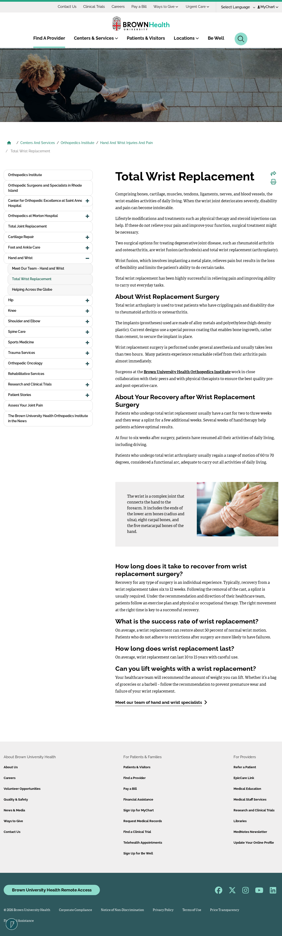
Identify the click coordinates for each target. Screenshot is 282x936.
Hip (10, 300)
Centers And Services (37, 143)
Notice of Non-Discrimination (122, 910)
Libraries (240, 821)
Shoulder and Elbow (24, 321)
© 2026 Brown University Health (27, 910)
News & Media (14, 810)
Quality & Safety (16, 799)
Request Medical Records (142, 821)
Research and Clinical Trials (30, 384)
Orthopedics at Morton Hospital (33, 216)
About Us (11, 767)
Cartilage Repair (21, 237)
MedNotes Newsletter (250, 832)
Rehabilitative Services (26, 374)
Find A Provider (49, 38)
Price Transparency (224, 910)
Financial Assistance (138, 799)
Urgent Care (197, 7)
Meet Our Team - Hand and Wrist (38, 268)
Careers (118, 6)
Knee (12, 310)
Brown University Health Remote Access (52, 890)
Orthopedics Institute (77, 143)
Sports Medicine (21, 342)
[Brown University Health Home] (9, 143)
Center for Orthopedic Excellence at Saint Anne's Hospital (46, 203)
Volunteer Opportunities (22, 789)
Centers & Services (96, 38)
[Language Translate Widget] (236, 7)
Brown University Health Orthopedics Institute (187, 372)
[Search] (241, 39)
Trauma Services (21, 353)
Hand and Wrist (20, 258)
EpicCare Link (244, 778)
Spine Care (16, 332)
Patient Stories (19, 395)
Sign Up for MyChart (138, 810)
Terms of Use (191, 910)
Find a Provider (134, 778)
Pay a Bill (139, 6)
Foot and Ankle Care (24, 247)
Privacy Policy (163, 910)
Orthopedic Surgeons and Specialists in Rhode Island (45, 187)
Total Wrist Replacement (31, 279)
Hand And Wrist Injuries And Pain (126, 143)
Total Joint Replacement (27, 226)
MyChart (268, 7)
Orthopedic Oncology (25, 363)
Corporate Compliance (75, 910)
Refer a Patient (245, 767)
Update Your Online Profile (254, 842)
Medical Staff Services (250, 799)
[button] (87, 200)
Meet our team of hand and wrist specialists (161, 702)
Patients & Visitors (146, 38)
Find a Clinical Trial (137, 832)
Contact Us (67, 6)
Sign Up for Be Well (138, 853)
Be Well (216, 38)
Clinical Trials (94, 6)
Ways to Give (165, 7)
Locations (186, 38)
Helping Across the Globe (32, 289)
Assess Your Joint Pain (25, 405)
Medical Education (247, 789)
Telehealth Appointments (142, 842)
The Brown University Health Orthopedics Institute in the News (48, 418)
